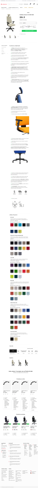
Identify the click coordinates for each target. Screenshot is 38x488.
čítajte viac (16, 220)
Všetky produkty (3, 7)
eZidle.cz (32, 472)
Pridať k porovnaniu (5, 407)
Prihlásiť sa (2, 480)
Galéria (2, 50)
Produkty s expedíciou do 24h (13, 7)
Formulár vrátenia (3, 475)
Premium (25, 7)
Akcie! (21, 7)
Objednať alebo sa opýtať (29, 30)
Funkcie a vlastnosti (4, 45)
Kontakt (34, 0)
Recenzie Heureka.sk (4, 474)
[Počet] (20, 31)
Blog (32, 0)
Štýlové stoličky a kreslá (12, 480)
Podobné (2, 51)
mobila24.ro (32, 473)
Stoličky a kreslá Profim (18, 479)
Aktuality (11, 443)
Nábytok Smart (30, 7)
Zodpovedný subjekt (4, 53)
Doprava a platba (24, 0)
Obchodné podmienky (4, 470)
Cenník (2, 48)
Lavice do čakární (18, 472)
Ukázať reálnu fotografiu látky (15, 240)
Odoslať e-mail (4, 448)
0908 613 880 (3, 0)
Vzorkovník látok (29, 0)
